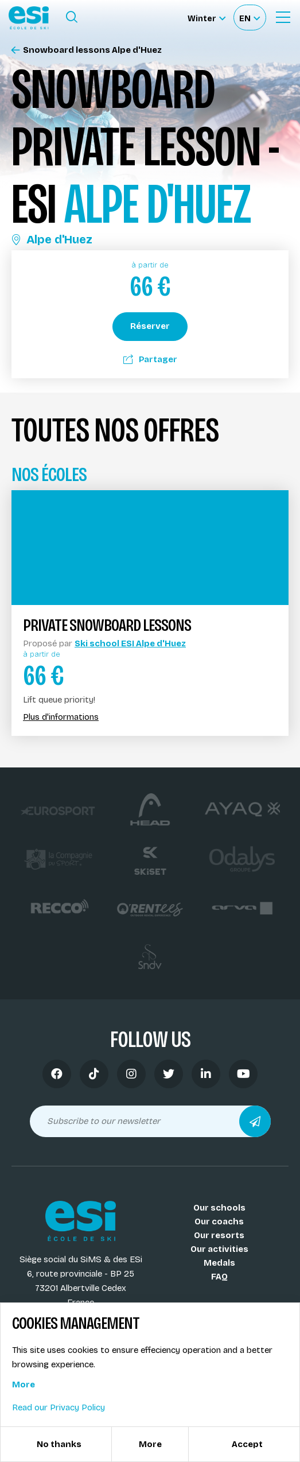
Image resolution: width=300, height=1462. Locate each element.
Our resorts (219, 1235)
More (23, 1384)
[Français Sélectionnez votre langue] (249, 17)
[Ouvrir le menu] (283, 17)
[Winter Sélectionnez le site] (206, 17)
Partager (150, 359)
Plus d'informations (61, 717)
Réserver (150, 326)
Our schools (219, 1208)
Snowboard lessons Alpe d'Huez (86, 50)
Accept (247, 1444)
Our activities (219, 1249)
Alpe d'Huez (51, 239)
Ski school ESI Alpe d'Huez (130, 643)
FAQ (219, 1276)
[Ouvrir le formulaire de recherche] (71, 17)
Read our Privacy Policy (58, 1407)
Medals (219, 1263)
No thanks (59, 1444)
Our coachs (219, 1221)
